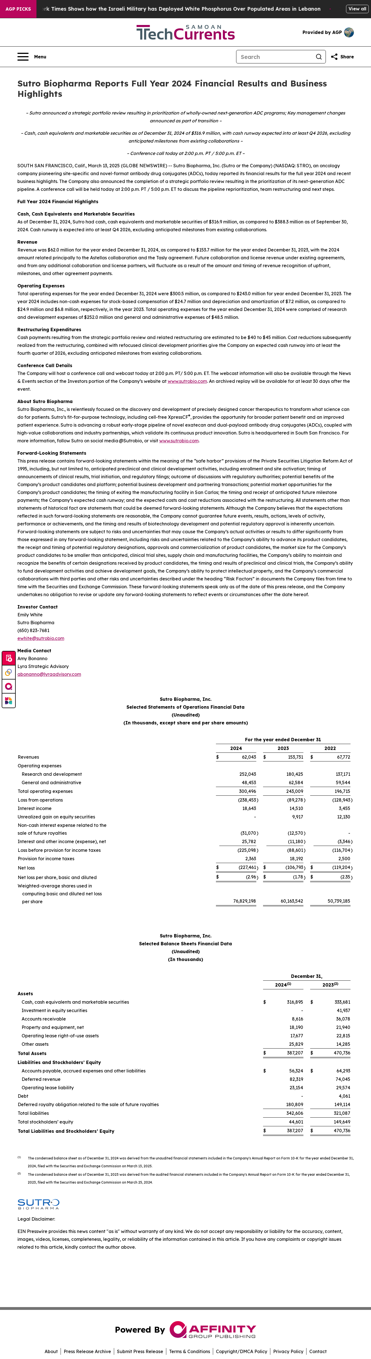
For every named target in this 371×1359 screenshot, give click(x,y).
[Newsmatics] (8, 701)
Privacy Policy (288, 1351)
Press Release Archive (87, 1351)
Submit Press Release (140, 1351)
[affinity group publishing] (8, 687)
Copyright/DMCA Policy (241, 1351)
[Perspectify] (8, 672)
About (51, 1351)
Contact (318, 1351)
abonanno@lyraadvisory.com (49, 674)
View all (357, 9)
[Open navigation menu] (31, 56)
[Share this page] (342, 56)
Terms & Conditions (189, 1351)
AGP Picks (18, 9)
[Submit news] (8, 658)
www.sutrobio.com (187, 381)
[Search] (274, 56)
